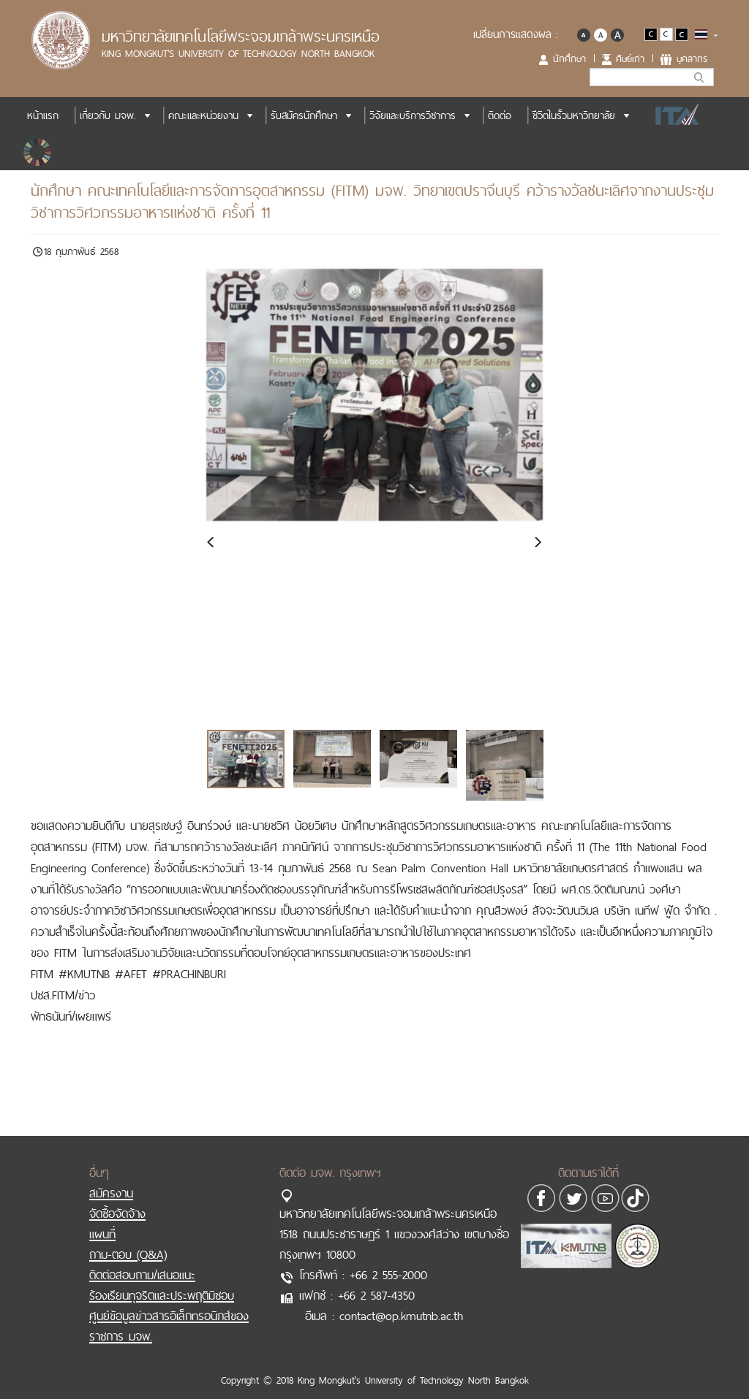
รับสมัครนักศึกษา (304, 115)
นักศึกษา (569, 58)
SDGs (38, 152)
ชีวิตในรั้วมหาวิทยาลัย (573, 115)
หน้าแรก (43, 115)
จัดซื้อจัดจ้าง (117, 1199)
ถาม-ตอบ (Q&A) (128, 1240)
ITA (673, 115)
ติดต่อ (499, 115)
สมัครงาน (111, 1178)
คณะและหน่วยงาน (203, 115)
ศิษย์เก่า (630, 58)
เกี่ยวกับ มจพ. (108, 115)
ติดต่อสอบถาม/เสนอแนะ (142, 1260)
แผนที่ (102, 1219)
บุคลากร (692, 58)
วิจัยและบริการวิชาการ (412, 115)
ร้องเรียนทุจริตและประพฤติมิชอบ (161, 1280)
